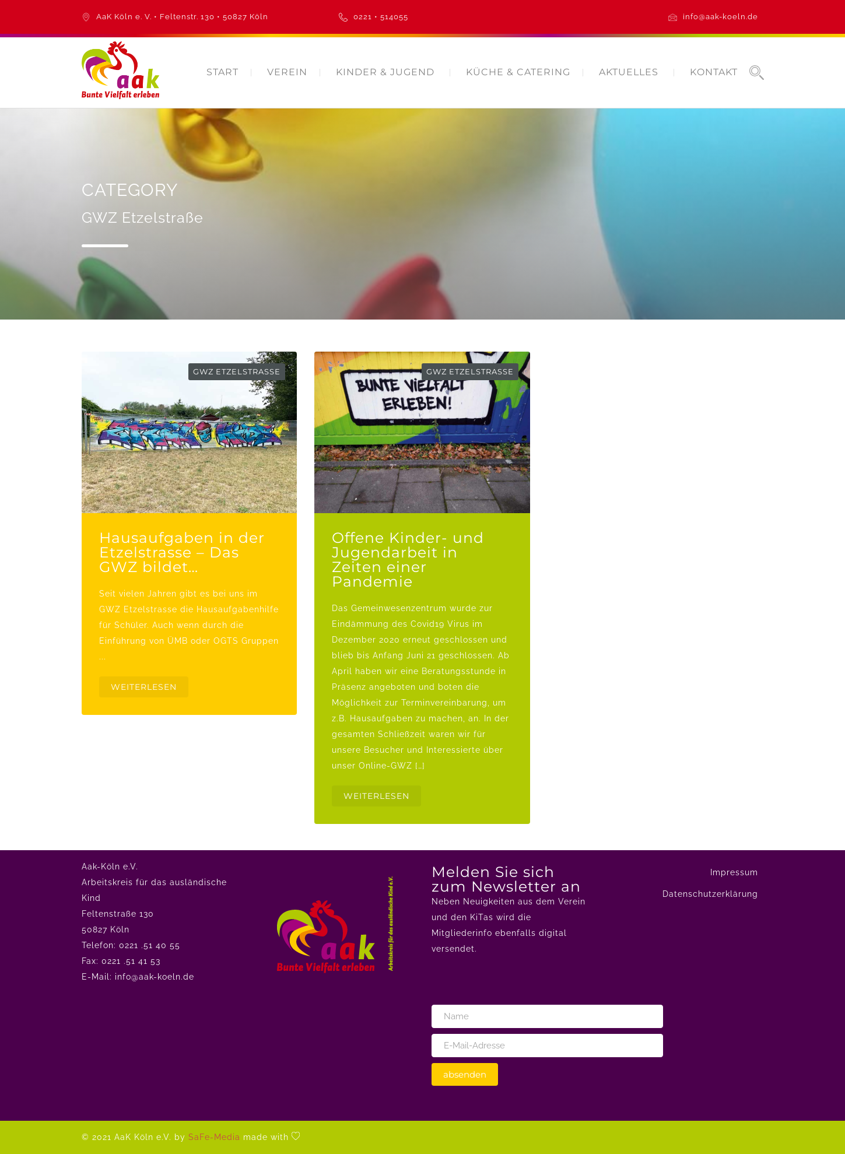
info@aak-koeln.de (720, 16)
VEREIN (287, 72)
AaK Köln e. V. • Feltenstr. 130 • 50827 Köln (182, 16)
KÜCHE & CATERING (518, 72)
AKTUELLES (628, 72)
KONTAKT (714, 72)
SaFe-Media (214, 1137)
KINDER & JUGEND (385, 72)
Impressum (734, 872)
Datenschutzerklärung (710, 894)
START (222, 72)
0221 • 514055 (380, 16)
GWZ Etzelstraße (237, 371)
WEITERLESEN (144, 687)
